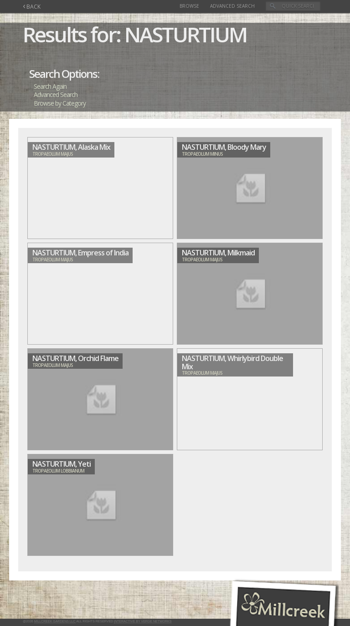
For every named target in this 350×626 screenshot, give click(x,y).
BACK (32, 6)
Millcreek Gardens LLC (55, 621)
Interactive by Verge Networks (142, 621)
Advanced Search (232, 6)
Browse (189, 6)
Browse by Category (60, 103)
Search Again (50, 86)
